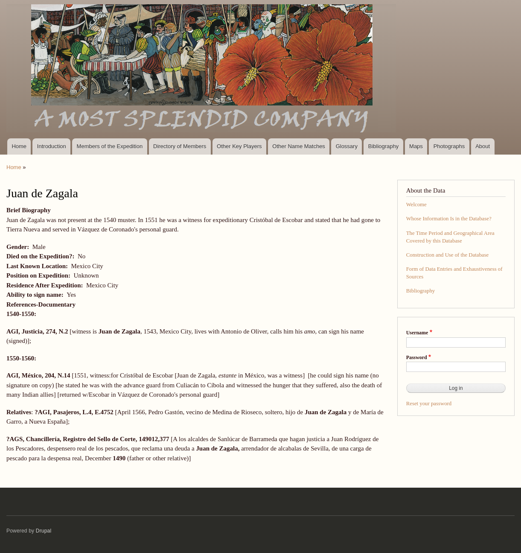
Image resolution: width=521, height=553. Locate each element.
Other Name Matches (298, 146)
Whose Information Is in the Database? (449, 219)
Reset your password (429, 404)
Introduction (51, 146)
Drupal (44, 531)
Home (19, 146)
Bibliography (383, 146)
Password (416, 357)
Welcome (416, 205)
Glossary (347, 146)
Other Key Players (239, 146)
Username (417, 333)
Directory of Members (179, 146)
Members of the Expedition (110, 146)
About (482, 146)
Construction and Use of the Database (447, 255)
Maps (416, 146)
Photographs (449, 146)
